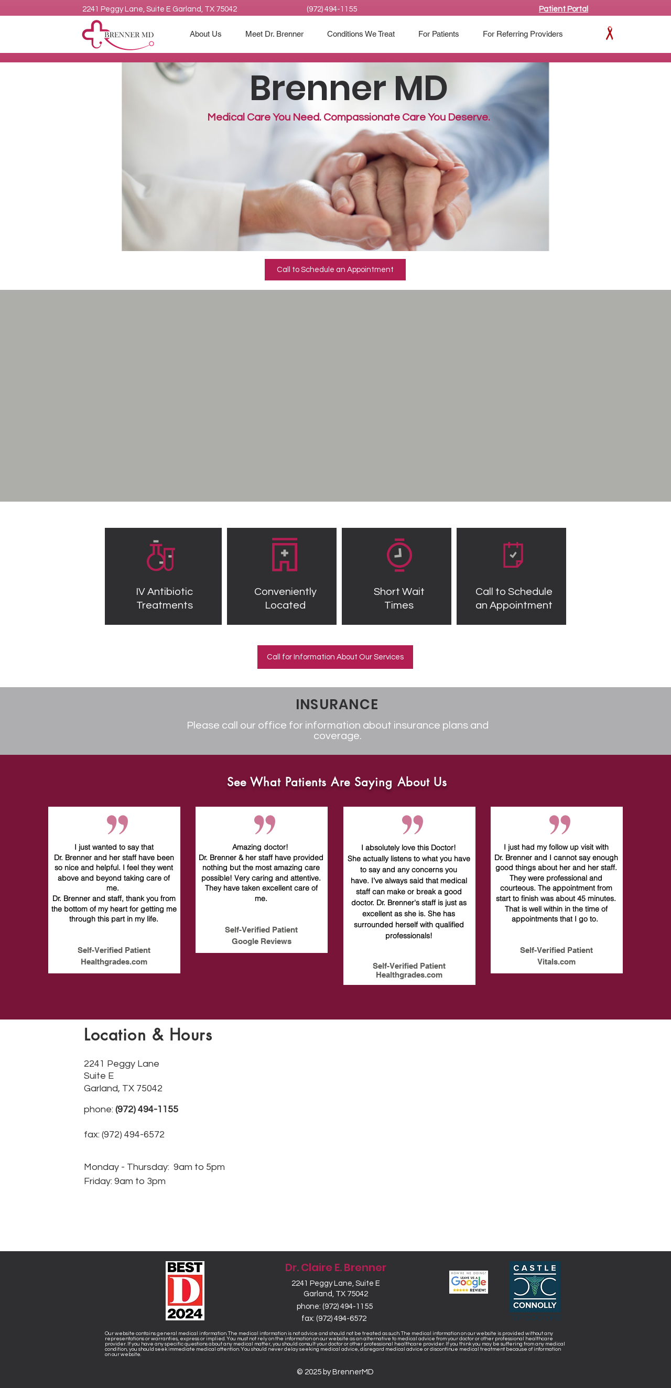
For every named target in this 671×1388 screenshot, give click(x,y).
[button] (442, 34)
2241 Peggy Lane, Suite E (335, 1283)
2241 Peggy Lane (121, 1064)
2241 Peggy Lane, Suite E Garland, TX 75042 (159, 9)
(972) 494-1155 (332, 9)
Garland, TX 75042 (336, 1294)
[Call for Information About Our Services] (335, 657)
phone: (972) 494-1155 (335, 1306)
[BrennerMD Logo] (118, 35)
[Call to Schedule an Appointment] (335, 269)
